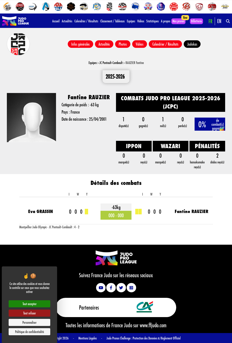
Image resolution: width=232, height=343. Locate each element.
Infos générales (80, 44)
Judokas (192, 44)
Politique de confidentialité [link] (29, 331)
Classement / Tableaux (112, 21)
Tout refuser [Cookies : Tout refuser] (29, 313)
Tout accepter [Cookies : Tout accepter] (30, 304)
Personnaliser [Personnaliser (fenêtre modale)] (29, 322)
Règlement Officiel (170, 338)
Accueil (56, 21)
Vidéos (140, 21)
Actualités (67, 21)
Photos (123, 44)
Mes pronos (178, 21)
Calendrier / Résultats (86, 21)
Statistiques (152, 21)
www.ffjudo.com (153, 325)
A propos (165, 21)
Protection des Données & (146, 338)
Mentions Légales (87, 338)
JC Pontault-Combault (111, 62)
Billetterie (196, 21)
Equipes (131, 21)
